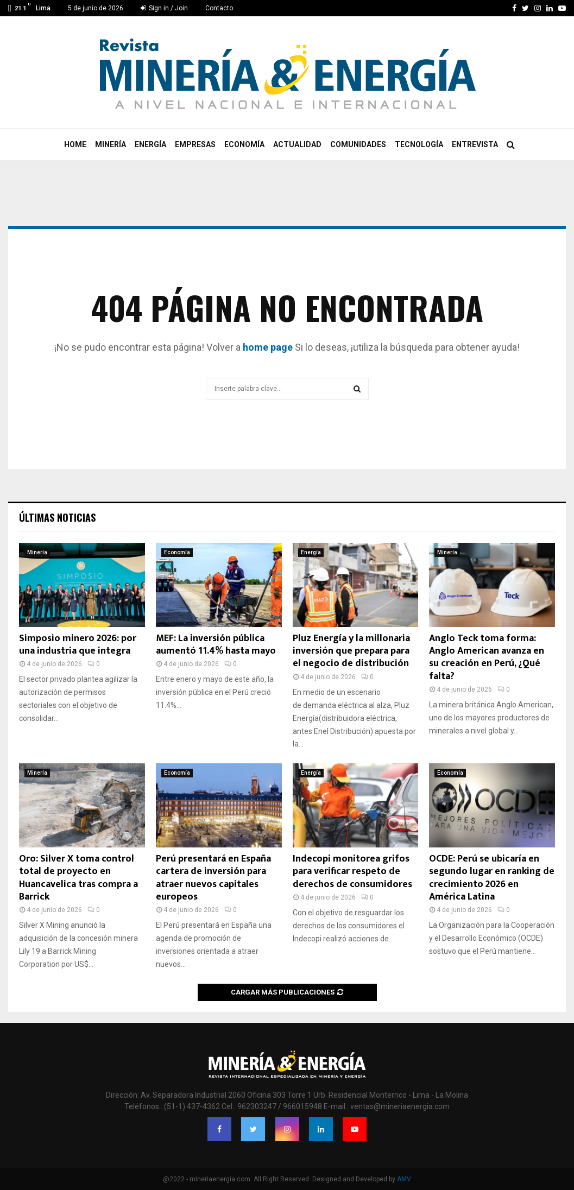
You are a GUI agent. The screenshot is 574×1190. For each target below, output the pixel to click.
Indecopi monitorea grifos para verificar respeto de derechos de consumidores (352, 871)
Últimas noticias (57, 517)
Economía (244, 144)
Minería (110, 144)
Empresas (195, 144)
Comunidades (358, 144)
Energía (150, 144)
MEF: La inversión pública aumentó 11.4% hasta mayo (216, 644)
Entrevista (475, 144)
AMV (404, 1179)
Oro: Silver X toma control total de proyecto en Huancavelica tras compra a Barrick (78, 878)
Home (75, 144)
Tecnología (419, 144)
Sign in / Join (164, 8)
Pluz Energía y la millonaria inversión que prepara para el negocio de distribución (351, 651)
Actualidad (297, 144)
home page (268, 347)
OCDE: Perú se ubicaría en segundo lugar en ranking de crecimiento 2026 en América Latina (491, 878)
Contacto (219, 8)
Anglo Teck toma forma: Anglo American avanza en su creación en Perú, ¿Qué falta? (486, 657)
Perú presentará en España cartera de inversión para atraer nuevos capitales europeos (213, 878)
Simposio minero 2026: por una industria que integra (77, 644)
